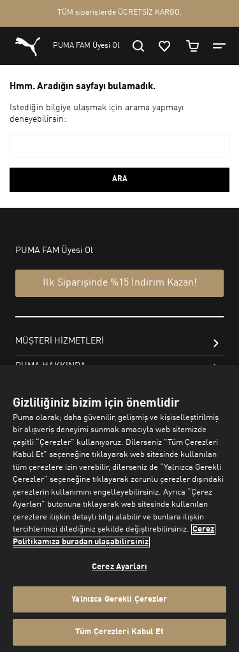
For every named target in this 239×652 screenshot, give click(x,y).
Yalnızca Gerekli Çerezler (119, 599)
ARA (119, 179)
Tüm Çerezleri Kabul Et (119, 632)
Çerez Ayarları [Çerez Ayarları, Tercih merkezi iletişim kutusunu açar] (119, 567)
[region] (119, 508)
